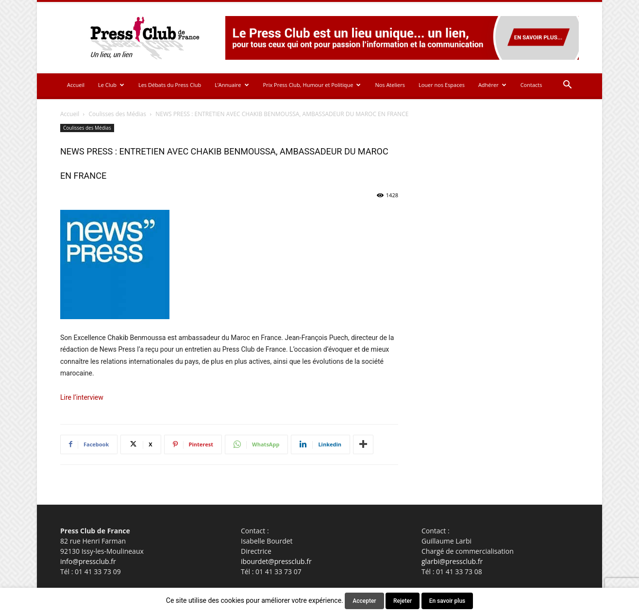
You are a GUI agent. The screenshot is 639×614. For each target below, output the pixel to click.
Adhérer (492, 84)
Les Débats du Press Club (169, 84)
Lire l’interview (81, 397)
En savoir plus (447, 600)
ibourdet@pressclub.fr (276, 561)
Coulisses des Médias (117, 114)
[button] (567, 85)
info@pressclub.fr (88, 561)
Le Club (111, 84)
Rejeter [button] (402, 600)
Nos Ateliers (390, 84)
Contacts (531, 84)
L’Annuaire (232, 84)
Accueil (75, 84)
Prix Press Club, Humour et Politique (312, 84)
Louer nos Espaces (442, 84)
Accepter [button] (364, 600)
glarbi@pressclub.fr (452, 561)
